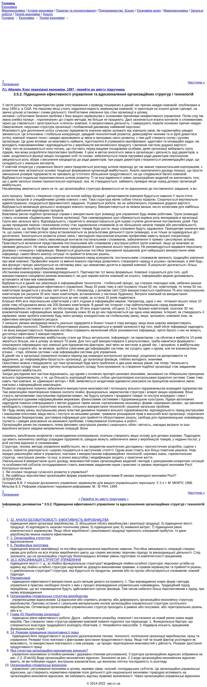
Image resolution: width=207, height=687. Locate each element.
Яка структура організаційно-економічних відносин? (49, 650)
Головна (8, 18)
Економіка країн (149, 10)
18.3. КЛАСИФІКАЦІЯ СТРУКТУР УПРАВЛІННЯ (45, 559)
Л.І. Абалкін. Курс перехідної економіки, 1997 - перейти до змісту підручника (63, 89)
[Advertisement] (103, 48)
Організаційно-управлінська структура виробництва (49, 596)
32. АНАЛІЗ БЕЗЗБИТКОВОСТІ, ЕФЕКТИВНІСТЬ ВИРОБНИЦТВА (59, 520)
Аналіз (48, 14)
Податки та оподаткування (76, 10)
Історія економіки (40, 10)
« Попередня (10, 82)
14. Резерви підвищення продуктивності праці (44, 632)
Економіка (9, 7)
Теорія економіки (27, 14)
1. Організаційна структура (30, 538)
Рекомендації (20, 578)
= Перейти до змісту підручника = (103, 499)
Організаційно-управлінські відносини (38, 665)
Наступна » (196, 82)
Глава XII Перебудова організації (35, 614)
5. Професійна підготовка (29, 545)
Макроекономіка (176, 10)
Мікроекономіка (13, 10)
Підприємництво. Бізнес (116, 10)
